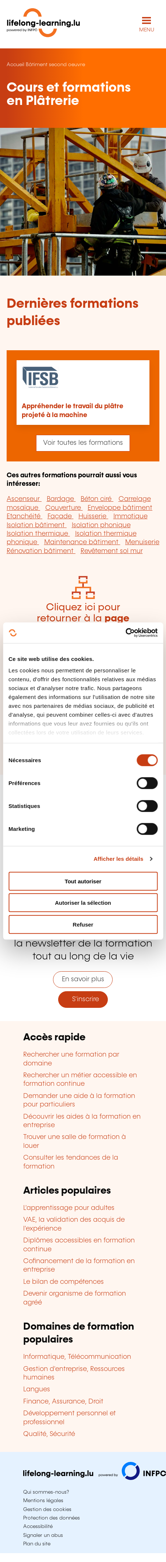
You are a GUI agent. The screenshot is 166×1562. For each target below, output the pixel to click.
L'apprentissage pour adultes (68, 1208)
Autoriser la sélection (83, 903)
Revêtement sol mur (112, 551)
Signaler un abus (43, 1535)
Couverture (64, 508)
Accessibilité (38, 1526)
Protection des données (51, 1518)
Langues (36, 1389)
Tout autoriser (83, 881)
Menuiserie (142, 542)
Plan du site (36, 1543)
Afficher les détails (118, 859)
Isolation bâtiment (37, 525)
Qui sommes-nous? (46, 1492)
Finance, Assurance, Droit (63, 1401)
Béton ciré (97, 499)
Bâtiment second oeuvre (55, 64)
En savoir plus (83, 979)
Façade (60, 516)
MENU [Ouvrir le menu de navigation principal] (146, 30)
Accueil (15, 64)
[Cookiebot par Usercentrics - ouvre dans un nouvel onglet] (125, 633)
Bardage (61, 499)
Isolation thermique (38, 534)
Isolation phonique (101, 525)
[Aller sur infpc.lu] (94, 1478)
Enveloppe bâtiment (120, 508)
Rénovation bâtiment (41, 551)
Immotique (130, 516)
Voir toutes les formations (83, 443)
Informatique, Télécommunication (77, 1357)
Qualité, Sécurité (49, 1434)
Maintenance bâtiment (82, 542)
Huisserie (93, 516)
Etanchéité (24, 516)
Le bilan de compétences (63, 1282)
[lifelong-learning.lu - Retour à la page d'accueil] (43, 24)
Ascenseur (24, 499)
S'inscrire (83, 999)
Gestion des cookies (47, 1509)
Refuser (83, 924)
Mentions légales (43, 1500)
